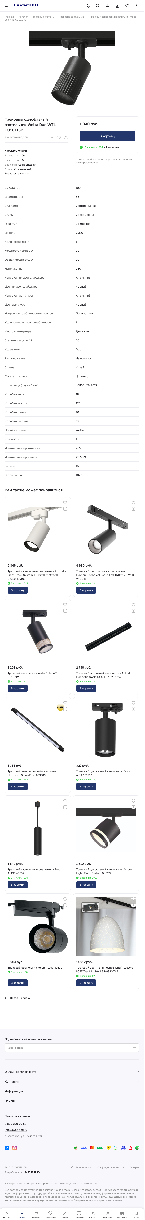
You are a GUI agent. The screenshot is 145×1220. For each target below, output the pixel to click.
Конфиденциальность (110, 1167)
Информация (14, 1091)
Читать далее (114, 1200)
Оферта (134, 1167)
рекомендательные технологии (78, 1183)
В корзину (107, 136)
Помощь (10, 1101)
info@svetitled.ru (16, 1129)
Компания (12, 1081)
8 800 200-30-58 (15, 1123)
